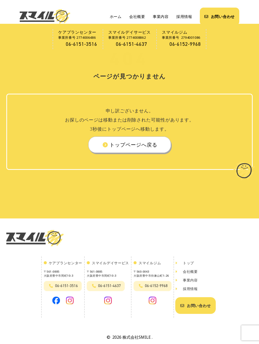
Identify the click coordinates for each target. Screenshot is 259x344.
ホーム (116, 16)
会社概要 (137, 16)
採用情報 (184, 16)
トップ (184, 264)
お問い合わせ (219, 16)
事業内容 (161, 16)
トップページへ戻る (129, 145)
